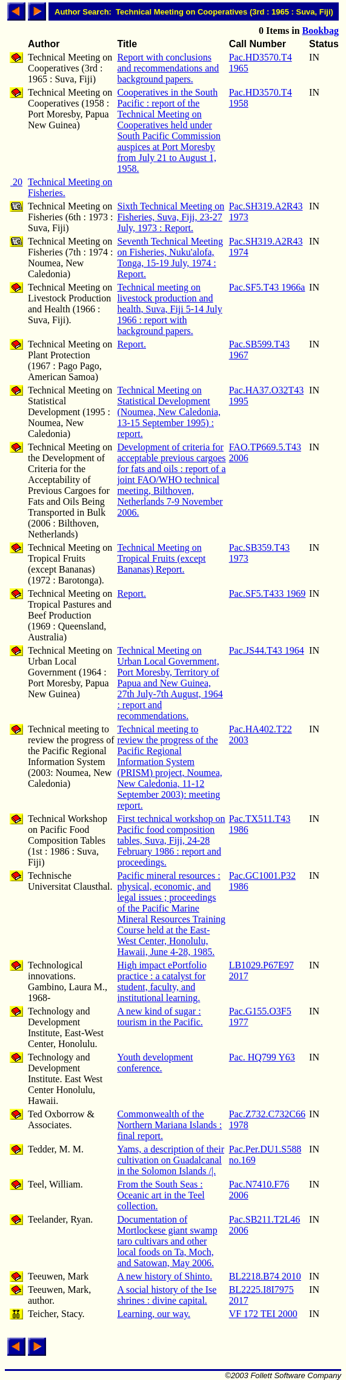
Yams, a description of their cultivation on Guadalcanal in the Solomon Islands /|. (170, 1160)
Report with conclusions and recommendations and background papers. (168, 68)
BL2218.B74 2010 (265, 1276)
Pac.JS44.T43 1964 (266, 650)
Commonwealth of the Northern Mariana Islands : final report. (169, 1125)
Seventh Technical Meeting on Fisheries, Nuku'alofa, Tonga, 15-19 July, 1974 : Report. (170, 257)
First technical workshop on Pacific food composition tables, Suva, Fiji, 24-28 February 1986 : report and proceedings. (171, 840)
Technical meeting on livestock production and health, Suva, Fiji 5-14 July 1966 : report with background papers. (169, 309)
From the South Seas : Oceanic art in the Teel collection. (160, 1195)
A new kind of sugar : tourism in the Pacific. (159, 1016)
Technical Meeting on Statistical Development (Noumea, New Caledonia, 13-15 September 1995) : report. (169, 412)
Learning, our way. (153, 1314)
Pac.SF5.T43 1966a (267, 287)
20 (16, 182)
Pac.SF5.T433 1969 (267, 593)
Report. (131, 344)
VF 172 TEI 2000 (263, 1314)
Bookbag (320, 30)
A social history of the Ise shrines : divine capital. (166, 1295)
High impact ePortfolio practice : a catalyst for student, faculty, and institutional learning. (162, 981)
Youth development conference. (155, 1062)
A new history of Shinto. (164, 1276)
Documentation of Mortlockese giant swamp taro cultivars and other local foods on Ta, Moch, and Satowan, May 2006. (167, 1241)
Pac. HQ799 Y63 (262, 1057)
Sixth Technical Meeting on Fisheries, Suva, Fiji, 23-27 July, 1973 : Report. (170, 217)
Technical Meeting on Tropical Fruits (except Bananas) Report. (161, 558)
